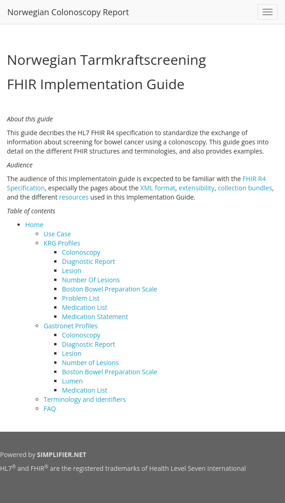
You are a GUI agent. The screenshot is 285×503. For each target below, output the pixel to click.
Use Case (57, 233)
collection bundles (245, 187)
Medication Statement (95, 316)
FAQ (50, 408)
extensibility (196, 187)
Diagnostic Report (88, 261)
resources (74, 197)
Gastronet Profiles (71, 325)
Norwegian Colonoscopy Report (68, 11)
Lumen (72, 381)
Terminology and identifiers (85, 399)
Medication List (84, 307)
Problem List (81, 298)
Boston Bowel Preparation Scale (109, 289)
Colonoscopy (81, 252)
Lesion (71, 270)
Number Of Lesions (91, 279)
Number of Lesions (90, 362)
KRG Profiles (62, 243)
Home (34, 224)
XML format (157, 187)
